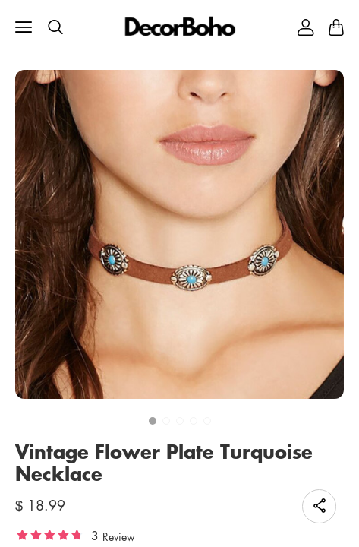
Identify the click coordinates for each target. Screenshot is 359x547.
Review (118, 536)
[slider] (49, 534)
